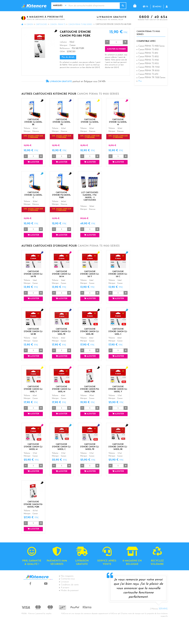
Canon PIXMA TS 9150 (148, 60)
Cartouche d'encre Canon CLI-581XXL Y (118, 389)
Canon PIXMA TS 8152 (148, 57)
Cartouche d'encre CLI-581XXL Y (90, 122)
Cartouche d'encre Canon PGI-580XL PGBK (89, 389)
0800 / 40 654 (153, 17)
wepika (48, 613)
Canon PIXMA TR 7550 (148, 67)
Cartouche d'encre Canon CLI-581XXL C (61, 447)
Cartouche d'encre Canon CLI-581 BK (33, 331)
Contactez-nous (68, 579)
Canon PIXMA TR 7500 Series (151, 77)
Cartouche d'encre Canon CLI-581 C (118, 274)
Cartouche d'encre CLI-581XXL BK (33, 122)
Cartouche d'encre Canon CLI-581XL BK (89, 331)
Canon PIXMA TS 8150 (148, 49)
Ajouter (33, 162)
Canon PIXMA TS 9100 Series (80, 24)
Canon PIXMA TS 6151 (148, 74)
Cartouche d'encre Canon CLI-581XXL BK (118, 447)
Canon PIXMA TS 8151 (148, 53)
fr (133, 5)
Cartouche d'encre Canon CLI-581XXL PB (89, 447)
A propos (65, 587)
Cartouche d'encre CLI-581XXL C (33, 195)
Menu (145, 5)
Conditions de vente (70, 585)
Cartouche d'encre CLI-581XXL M (118, 122)
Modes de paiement (70, 590)
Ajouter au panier (116, 49)
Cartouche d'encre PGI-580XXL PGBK (61, 195)
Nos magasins (67, 576)
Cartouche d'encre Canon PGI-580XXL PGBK (33, 504)
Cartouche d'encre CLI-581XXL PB (61, 122)
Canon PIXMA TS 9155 (148, 63)
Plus (140, 81)
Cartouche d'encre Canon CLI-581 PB (33, 274)
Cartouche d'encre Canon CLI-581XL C (118, 331)
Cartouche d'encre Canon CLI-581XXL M (33, 447)
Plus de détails (68, 57)
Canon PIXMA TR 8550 (148, 71)
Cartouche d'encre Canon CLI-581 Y (89, 274)
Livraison (65, 582)
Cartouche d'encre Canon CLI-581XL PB (61, 331)
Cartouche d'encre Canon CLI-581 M (61, 274)
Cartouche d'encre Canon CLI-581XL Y (33, 389)
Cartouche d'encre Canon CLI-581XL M (61, 389)
